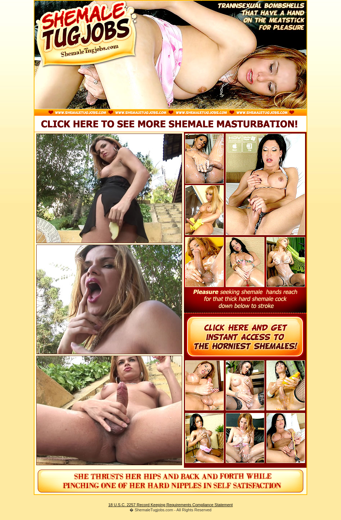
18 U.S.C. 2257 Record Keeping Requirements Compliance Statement (170, 505)
